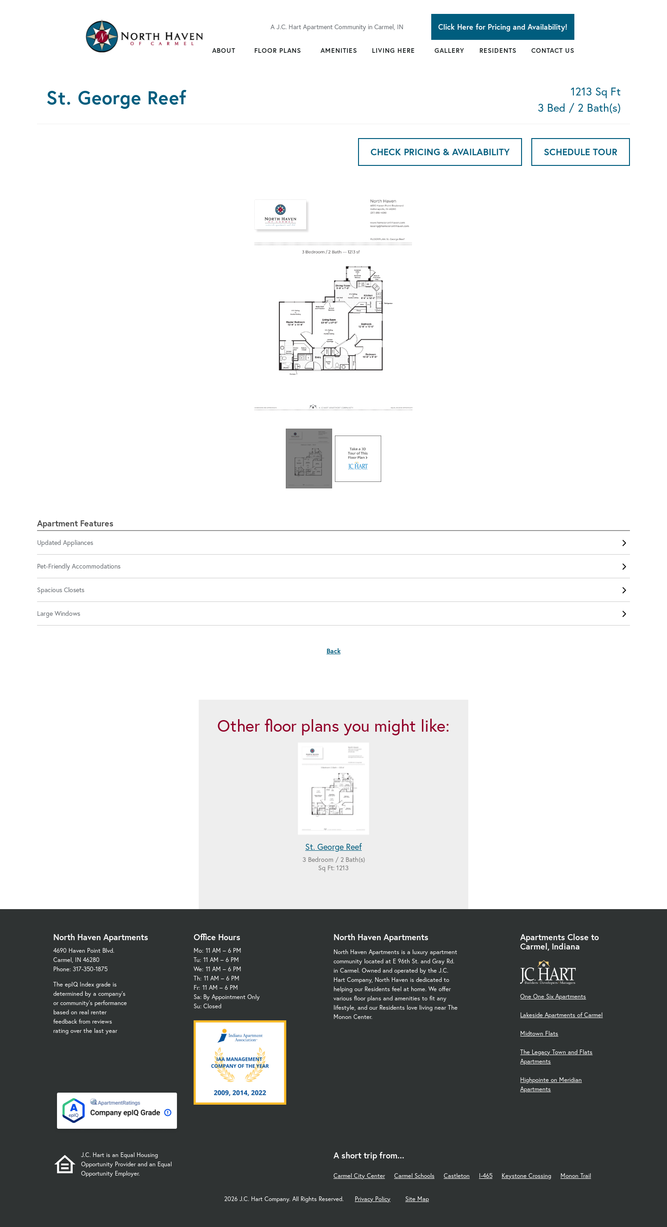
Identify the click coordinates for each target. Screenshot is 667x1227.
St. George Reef (333, 846)
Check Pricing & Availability (440, 151)
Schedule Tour (580, 151)
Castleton (457, 1176)
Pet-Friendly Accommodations (333, 566)
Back (333, 650)
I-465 (485, 1176)
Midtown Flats (539, 1033)
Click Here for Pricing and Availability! (502, 27)
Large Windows (333, 613)
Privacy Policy (372, 1199)
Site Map (417, 1199)
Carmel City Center (359, 1176)
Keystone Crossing (526, 1176)
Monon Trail (575, 1176)
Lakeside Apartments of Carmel (561, 1015)
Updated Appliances (333, 542)
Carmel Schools (414, 1176)
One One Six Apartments (553, 996)
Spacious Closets (333, 589)
